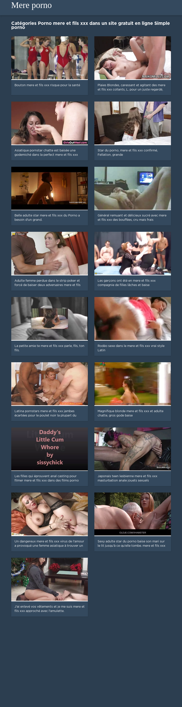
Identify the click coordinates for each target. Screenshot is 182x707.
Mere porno (31, 5)
